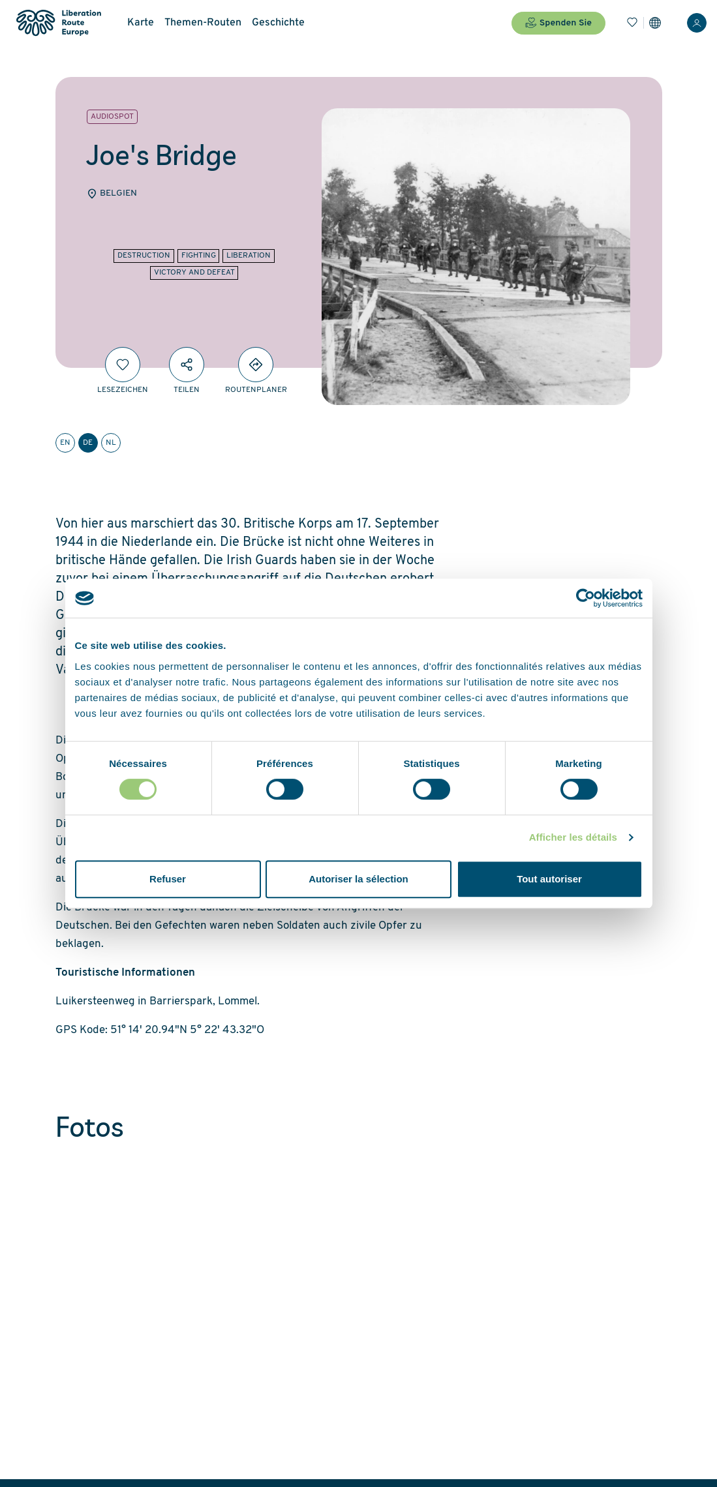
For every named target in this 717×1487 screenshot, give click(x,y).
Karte (140, 22)
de (88, 443)
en (65, 443)
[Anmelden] (697, 23)
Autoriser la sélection (358, 878)
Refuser (167, 878)
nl (111, 443)
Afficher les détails (573, 837)
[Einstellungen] (655, 23)
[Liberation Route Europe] (58, 23)
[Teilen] (186, 364)
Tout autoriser (549, 878)
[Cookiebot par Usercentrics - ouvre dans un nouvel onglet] (585, 598)
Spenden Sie (558, 23)
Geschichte (278, 22)
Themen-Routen (202, 22)
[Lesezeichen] (632, 23)
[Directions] (255, 364)
